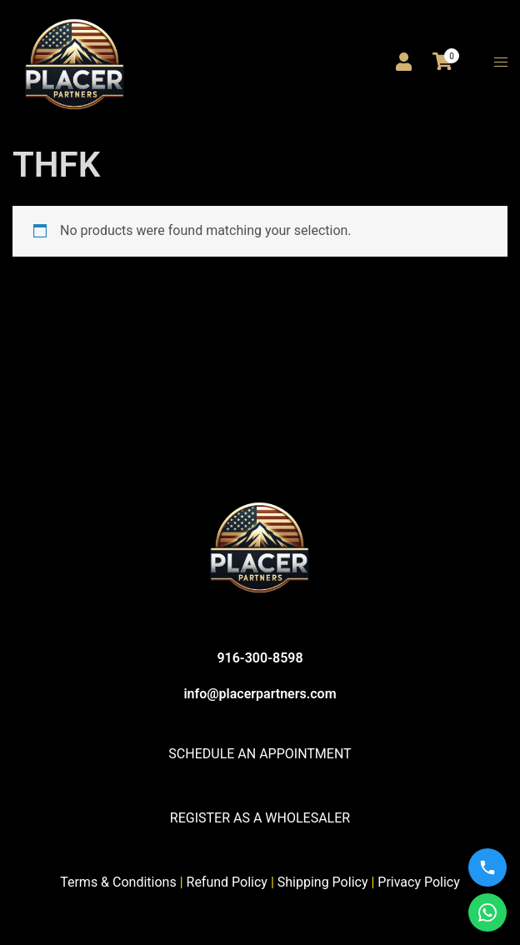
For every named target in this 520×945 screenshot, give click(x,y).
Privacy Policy (419, 882)
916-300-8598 (259, 658)
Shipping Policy (323, 882)
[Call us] (487, 867)
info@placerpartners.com (259, 694)
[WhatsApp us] (487, 912)
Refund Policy (227, 882)
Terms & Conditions (118, 882)
